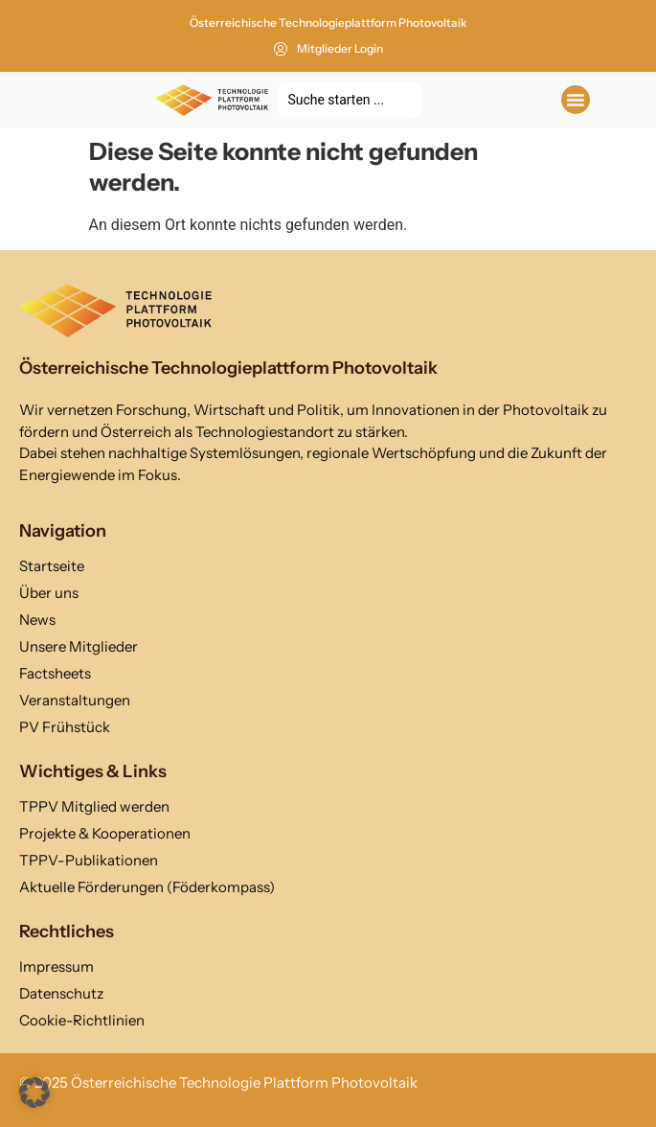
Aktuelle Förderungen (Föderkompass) (147, 887)
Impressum (56, 966)
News (37, 619)
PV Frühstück (64, 727)
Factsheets (55, 673)
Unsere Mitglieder (78, 646)
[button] (575, 99)
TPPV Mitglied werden (94, 806)
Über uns (49, 593)
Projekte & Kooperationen (105, 833)
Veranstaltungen (74, 700)
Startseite (51, 566)
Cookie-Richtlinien (82, 1020)
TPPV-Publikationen (88, 860)
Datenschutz (61, 993)
